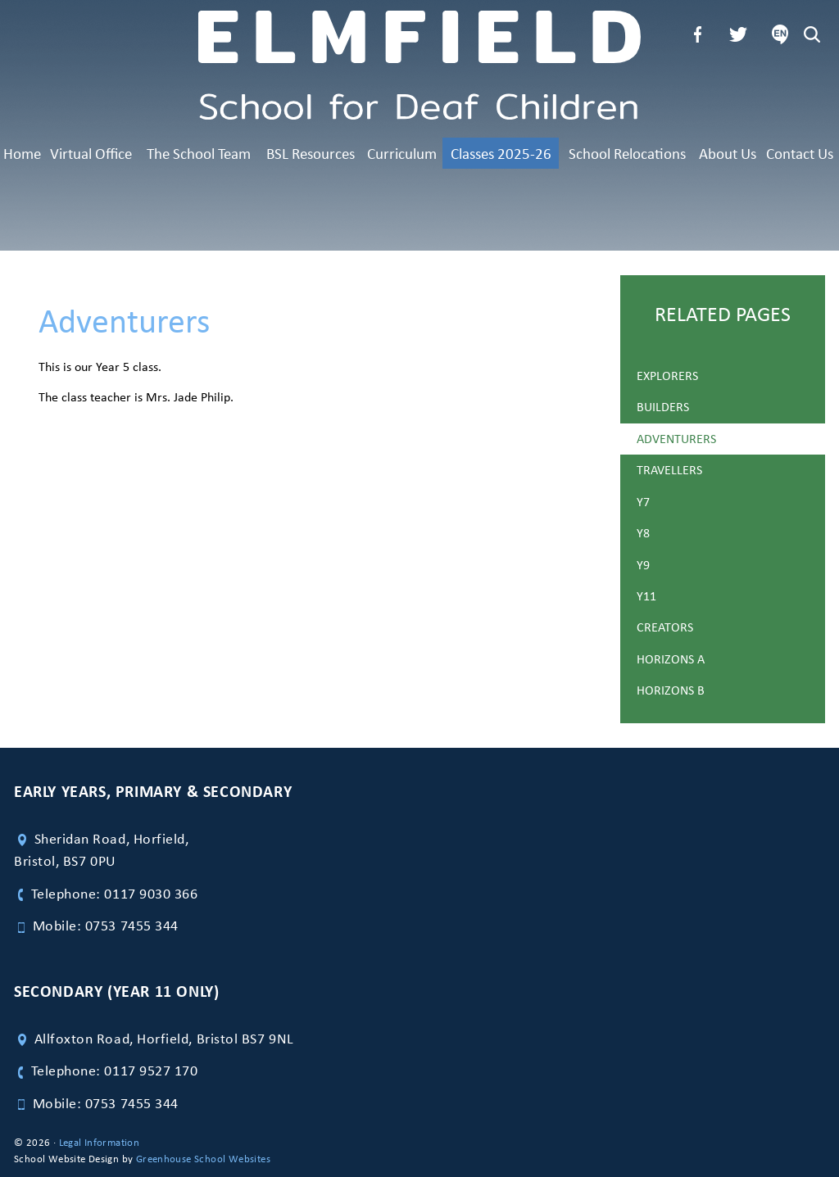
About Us (727, 153)
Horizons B (671, 690)
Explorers (667, 375)
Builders (663, 406)
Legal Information (99, 1142)
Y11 (646, 595)
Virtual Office (91, 153)
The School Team (199, 153)
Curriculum (402, 153)
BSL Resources (310, 153)
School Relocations (627, 153)
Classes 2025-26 (501, 153)
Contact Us (799, 153)
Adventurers (676, 438)
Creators (665, 627)
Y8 (643, 532)
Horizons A (671, 659)
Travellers (669, 469)
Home (22, 153)
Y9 (643, 564)
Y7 (643, 501)
